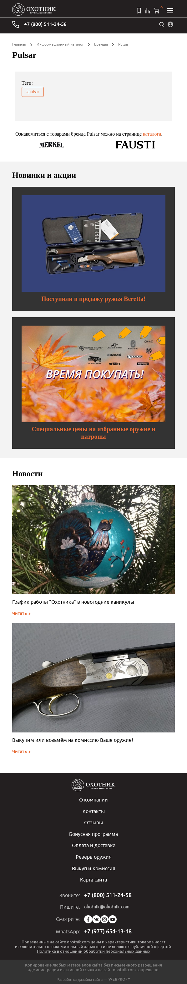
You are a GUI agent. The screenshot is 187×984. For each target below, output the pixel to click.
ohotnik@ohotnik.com (106, 905)
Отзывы (93, 822)
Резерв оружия (94, 856)
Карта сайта (93, 878)
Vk (96, 918)
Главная (19, 44)
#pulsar (32, 91)
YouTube (113, 918)
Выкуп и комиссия (93, 867)
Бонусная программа (93, 833)
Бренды (101, 44)
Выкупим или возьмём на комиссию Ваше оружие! (72, 740)
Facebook (88, 918)
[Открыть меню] (170, 10)
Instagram (104, 918)
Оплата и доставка (93, 844)
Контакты (94, 811)
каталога (152, 134)
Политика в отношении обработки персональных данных (93, 949)
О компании (93, 799)
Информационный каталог (60, 44)
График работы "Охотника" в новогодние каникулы (73, 602)
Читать (19, 613)
